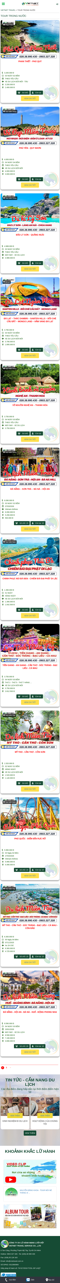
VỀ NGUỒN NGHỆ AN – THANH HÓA (30, 405)
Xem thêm (15, 1116)
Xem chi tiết (30, 98)
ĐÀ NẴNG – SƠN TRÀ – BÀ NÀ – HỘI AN (30, 489)
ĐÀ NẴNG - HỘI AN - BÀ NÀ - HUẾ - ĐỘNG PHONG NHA (30, 1012)
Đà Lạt (6, 282)
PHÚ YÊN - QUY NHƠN (30, 148)
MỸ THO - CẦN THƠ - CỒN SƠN (30, 752)
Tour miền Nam (9, 542)
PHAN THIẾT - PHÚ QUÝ (30, 61)
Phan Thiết (8, 25)
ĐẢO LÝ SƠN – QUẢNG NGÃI (30, 235)
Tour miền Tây (9, 629)
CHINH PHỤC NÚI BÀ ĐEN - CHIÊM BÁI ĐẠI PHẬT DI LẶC (30, 579)
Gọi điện (10, 1280)
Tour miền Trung (9, 111)
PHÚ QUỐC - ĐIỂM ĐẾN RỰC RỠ (30, 839)
